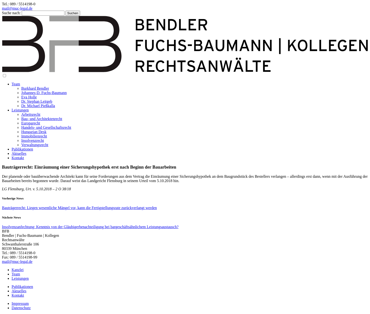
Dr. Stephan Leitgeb (36, 101)
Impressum (20, 303)
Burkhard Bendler (35, 88)
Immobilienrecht (34, 136)
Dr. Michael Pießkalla (38, 106)
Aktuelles (19, 153)
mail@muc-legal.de (17, 8)
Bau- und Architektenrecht (41, 119)
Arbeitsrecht (30, 114)
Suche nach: (11, 13)
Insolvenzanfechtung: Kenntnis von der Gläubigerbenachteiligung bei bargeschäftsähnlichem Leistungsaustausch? (90, 227)
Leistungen (20, 110)
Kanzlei (18, 270)
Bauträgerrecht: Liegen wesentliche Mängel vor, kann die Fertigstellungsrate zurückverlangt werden (79, 208)
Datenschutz (21, 308)
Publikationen (22, 149)
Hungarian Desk (33, 132)
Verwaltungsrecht (34, 145)
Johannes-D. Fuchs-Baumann (44, 93)
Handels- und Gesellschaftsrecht (46, 127)
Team (16, 84)
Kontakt (18, 158)
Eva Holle (29, 97)
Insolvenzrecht (32, 140)
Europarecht (30, 123)
